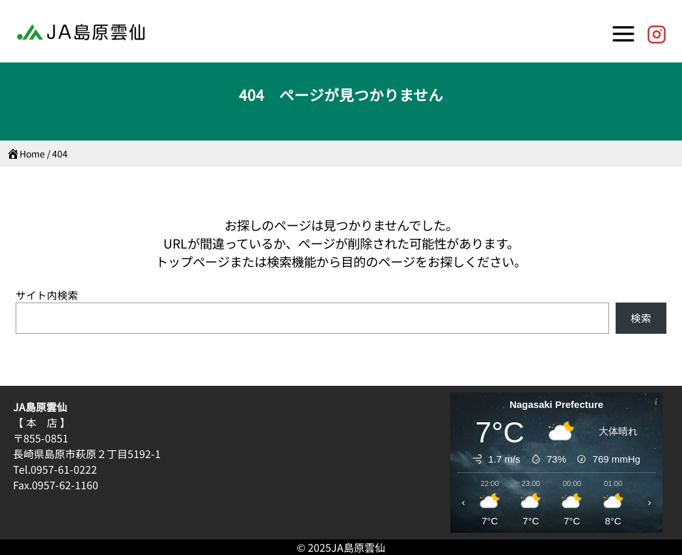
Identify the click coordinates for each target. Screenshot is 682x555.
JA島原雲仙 (358, 547)
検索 (641, 317)
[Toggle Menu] (623, 31)
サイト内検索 (47, 295)
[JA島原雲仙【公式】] (656, 31)
